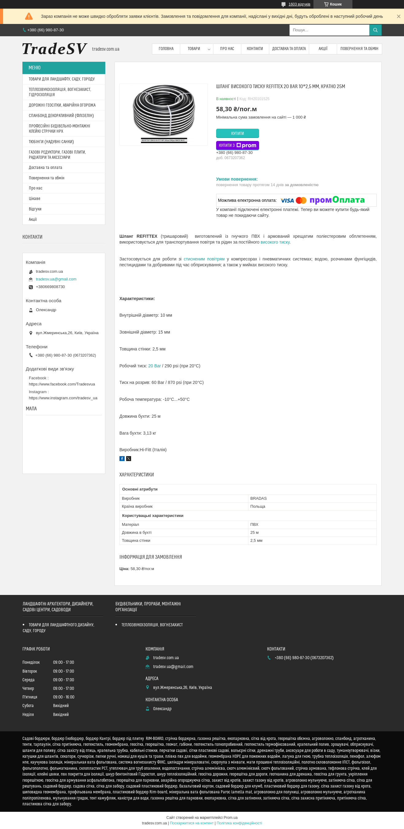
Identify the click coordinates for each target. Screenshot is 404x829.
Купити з (237, 145)
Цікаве (34, 198)
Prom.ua (231, 817)
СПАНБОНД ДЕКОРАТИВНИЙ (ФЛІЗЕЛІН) (61, 115)
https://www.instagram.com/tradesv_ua (63, 398)
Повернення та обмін (359, 48)
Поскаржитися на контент (192, 823)
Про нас (227, 48)
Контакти (255, 48)
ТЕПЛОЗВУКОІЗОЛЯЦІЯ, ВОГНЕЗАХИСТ (152, 625)
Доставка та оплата (289, 48)
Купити (237, 133)
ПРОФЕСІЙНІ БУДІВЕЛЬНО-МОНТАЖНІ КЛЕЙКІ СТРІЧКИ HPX (59, 129)
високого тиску (275, 242)
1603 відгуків (299, 4)
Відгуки (35, 209)
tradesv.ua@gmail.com (56, 279)
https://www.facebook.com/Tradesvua (62, 384)
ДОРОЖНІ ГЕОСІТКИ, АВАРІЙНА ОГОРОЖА (62, 105)
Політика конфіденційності (239, 823)
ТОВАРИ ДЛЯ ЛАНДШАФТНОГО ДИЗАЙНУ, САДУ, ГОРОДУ (58, 628)
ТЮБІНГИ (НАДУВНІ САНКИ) (51, 141)
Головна (166, 48)
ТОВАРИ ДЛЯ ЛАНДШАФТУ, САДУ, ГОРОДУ (62, 79)
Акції (323, 48)
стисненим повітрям (204, 258)
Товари (194, 48)
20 (154, 365)
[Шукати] (375, 30)
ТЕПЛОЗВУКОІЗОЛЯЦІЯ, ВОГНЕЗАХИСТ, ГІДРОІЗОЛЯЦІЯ (60, 92)
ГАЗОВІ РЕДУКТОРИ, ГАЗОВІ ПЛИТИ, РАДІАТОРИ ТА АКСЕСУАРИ (57, 155)
